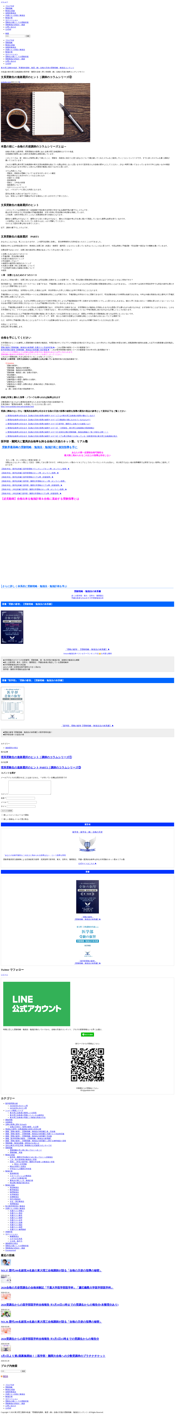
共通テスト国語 (16, 1227)
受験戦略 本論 (16, 1155)
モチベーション (11, 20)
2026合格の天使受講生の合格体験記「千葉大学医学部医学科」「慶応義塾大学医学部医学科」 (57, 1290)
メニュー (4, 2)
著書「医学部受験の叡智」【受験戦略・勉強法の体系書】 (28, 1141)
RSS (5, 1378)
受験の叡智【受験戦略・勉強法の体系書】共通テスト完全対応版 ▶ (28, 347)
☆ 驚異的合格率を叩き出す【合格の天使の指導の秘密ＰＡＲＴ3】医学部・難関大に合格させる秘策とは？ (48, 424)
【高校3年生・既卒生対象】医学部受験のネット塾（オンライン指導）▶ (30, 473)
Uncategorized (10, 1253)
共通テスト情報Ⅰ (17, 1213)
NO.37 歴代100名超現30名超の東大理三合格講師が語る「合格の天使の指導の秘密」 (51, 1273)
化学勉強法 (14, 1197)
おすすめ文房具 (16, 1241)
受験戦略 (8, 8)
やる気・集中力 (16, 1244)
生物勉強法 (14, 1199)
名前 (3, 801)
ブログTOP (9, 6)
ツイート (4, 977)
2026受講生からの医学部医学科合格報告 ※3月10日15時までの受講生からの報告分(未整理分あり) (59, 1307)
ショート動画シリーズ (14, 1113)
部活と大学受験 (20, 1167)
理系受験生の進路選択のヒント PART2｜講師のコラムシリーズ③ (41, 767)
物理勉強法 (14, 1195)
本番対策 (8, 1234)
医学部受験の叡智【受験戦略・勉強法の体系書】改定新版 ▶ (25, 350)
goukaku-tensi (6, 82)
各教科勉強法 (10, 13)
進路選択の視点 (11, 748)
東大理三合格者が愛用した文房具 (23, 1115)
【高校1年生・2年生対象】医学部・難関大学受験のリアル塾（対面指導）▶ (31, 493)
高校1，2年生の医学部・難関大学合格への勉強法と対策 (32, 1164)
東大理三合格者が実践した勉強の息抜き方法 (28, 1120)
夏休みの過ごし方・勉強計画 (21, 1183)
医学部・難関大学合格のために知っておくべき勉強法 (31, 1160)
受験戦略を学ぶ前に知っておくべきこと (26, 1153)
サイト (3, 809)
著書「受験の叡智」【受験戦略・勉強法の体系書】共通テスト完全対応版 (34, 1136)
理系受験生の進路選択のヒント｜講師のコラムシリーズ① (36, 757)
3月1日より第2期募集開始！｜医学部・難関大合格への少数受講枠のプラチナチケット (53, 1358)
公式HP (8, 29)
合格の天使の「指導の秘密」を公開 (24, 1129)
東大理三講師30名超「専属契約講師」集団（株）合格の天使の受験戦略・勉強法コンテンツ (37, 68)
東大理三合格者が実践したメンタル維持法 (27, 1118)
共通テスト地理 (16, 1230)
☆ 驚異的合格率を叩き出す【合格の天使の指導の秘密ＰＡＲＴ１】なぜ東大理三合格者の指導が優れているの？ (50, 416)
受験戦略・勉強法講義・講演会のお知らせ (22, 1146)
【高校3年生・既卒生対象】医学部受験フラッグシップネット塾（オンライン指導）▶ (35, 469)
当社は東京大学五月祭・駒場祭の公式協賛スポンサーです (28, 1148)
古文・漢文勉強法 (17, 1204)
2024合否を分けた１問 (19, 1108)
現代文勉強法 (15, 1202)
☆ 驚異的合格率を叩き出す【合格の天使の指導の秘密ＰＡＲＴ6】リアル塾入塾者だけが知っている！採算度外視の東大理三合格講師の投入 (61, 436)
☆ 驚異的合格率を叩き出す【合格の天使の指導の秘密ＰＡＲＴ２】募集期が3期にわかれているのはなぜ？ (48, 420)
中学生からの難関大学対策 (20, 1171)
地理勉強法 (14, 1206)
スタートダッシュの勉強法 (20, 1178)
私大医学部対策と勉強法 (15, 1209)
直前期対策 (14, 1176)
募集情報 (8, 1122)
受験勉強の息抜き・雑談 (15, 25)
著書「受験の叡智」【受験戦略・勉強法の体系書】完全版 (28, 1139)
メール (4, 805)
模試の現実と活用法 (18, 1169)
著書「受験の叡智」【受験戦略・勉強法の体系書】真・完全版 (30, 1134)
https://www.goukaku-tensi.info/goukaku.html (17, 406)
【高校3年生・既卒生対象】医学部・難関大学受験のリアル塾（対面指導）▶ (31, 485)
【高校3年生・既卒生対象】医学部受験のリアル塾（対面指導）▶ (27, 477)
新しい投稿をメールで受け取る (16, 822)
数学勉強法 (14, 1192)
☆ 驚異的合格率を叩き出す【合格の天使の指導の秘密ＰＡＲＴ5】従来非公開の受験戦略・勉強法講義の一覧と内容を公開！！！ (56, 432)
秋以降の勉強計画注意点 (19, 1185)
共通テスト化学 (16, 1223)
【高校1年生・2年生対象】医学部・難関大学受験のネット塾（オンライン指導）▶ (34, 489)
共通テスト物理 (16, 1220)
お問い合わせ (10, 27)
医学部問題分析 (11, 1106)
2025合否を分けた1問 (18, 1111)
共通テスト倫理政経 (18, 1232)
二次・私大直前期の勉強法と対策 (23, 1162)
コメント (4, 797)
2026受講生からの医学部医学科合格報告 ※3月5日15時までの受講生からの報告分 (50, 1341)
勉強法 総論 (10, 11)
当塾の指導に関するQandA (16, 1127)
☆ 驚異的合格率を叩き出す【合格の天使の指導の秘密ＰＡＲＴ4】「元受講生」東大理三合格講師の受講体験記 (49, 428)
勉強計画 (8, 18)
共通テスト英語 (16, 1216)
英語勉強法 (14, 1190)
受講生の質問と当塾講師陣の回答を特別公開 (23, 1132)
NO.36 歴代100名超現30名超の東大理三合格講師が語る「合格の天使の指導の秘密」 (51, 1324)
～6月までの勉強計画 (18, 1181)
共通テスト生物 (16, 1225)
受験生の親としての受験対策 (17, 22)
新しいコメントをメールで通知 (16, 818)
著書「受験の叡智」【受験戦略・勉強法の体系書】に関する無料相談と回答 (35, 1143)
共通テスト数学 (16, 1218)
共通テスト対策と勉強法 (15, 15)
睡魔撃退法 (14, 1239)
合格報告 (8, 1125)
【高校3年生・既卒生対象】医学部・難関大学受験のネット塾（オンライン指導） (33, 481)
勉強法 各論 (10, 1188)
